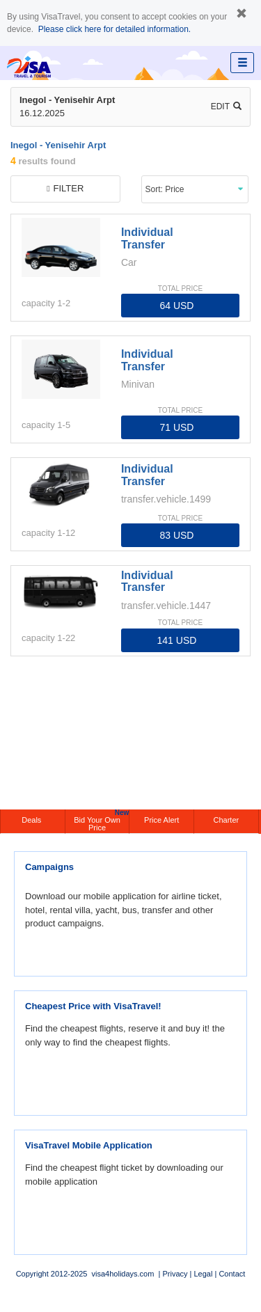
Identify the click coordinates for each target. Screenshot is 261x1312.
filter (65, 188)
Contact (232, 1274)
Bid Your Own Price (101, 820)
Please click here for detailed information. (114, 29)
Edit (226, 106)
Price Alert (161, 820)
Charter (226, 820)
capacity (38, 303)
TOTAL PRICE (180, 288)
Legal (202, 1274)
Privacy (174, 1274)
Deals (32, 820)
